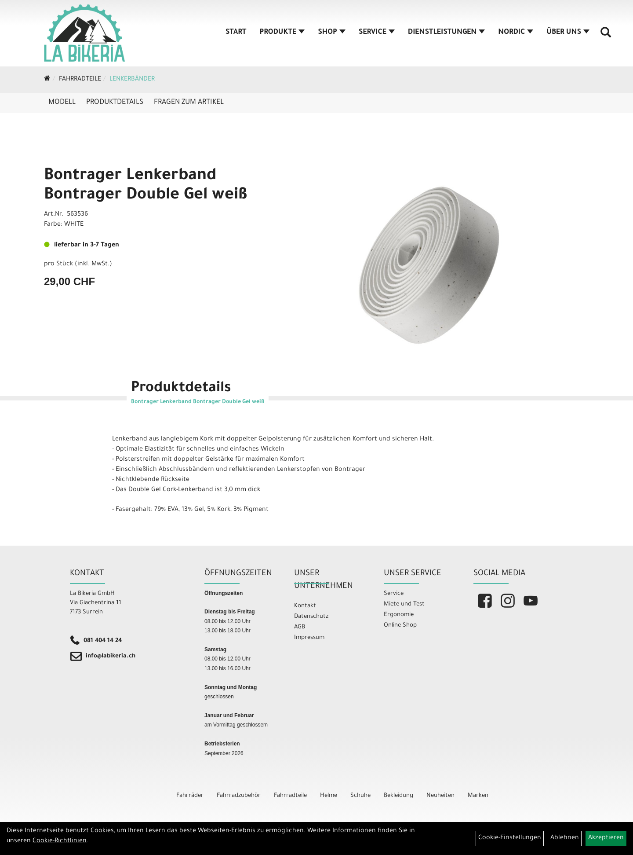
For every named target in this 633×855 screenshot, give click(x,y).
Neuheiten (440, 796)
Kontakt (305, 606)
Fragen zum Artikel (189, 102)
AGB (299, 627)
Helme (328, 796)
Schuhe (360, 796)
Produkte (282, 33)
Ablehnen (564, 838)
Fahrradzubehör (239, 796)
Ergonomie (399, 615)
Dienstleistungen (446, 33)
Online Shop (400, 625)
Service (377, 33)
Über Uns (567, 33)
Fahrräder (190, 796)
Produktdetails (114, 102)
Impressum (309, 638)
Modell (62, 102)
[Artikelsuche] (605, 35)
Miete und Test (404, 604)
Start (236, 33)
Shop (332, 33)
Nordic (515, 33)
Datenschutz (311, 616)
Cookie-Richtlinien (60, 841)
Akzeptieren (606, 838)
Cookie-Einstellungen (509, 838)
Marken (478, 796)
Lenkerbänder (132, 79)
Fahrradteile (80, 79)
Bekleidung (398, 796)
